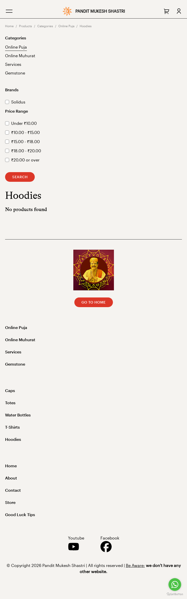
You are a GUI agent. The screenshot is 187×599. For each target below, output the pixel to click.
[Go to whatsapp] (174, 584)
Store (10, 502)
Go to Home (93, 302)
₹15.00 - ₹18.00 (25, 141)
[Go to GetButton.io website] (175, 594)
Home (11, 465)
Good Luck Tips (20, 514)
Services (13, 64)
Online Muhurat (20, 55)
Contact (13, 490)
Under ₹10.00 (24, 123)
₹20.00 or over (25, 159)
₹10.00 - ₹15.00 (25, 132)
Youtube (76, 543)
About (11, 477)
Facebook (109, 543)
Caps (10, 390)
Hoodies (13, 439)
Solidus (18, 101)
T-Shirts (12, 427)
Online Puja (16, 46)
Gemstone (15, 72)
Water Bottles (18, 414)
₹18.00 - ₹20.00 (26, 150)
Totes (10, 402)
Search (20, 177)
